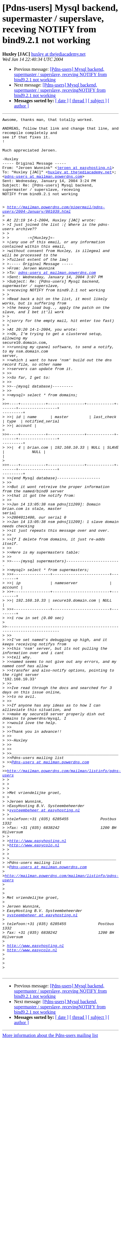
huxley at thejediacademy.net (58, 54)
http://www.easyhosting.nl (37, 985)
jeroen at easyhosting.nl (84, 178)
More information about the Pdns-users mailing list (50, 1206)
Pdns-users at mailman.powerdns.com (50, 891)
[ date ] (61, 100)
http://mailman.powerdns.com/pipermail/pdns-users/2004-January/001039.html (53, 228)
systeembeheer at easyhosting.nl (44, 949)
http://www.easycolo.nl (34, 991)
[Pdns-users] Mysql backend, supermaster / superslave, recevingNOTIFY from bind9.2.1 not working (60, 90)
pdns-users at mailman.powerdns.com (43, 188)
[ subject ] (97, 100)
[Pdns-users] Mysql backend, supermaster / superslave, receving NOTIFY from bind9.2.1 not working (60, 74)
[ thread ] (78, 100)
